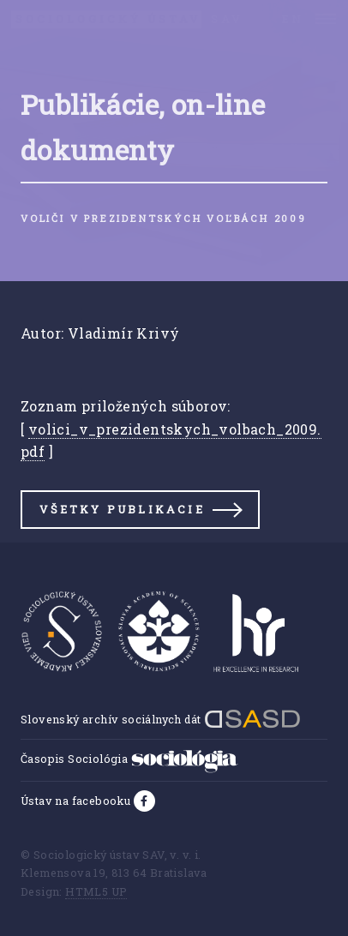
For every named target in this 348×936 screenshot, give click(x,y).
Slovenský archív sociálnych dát (161, 719)
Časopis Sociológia (129, 758)
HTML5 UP (96, 891)
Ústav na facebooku (77, 800)
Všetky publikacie (121, 509)
